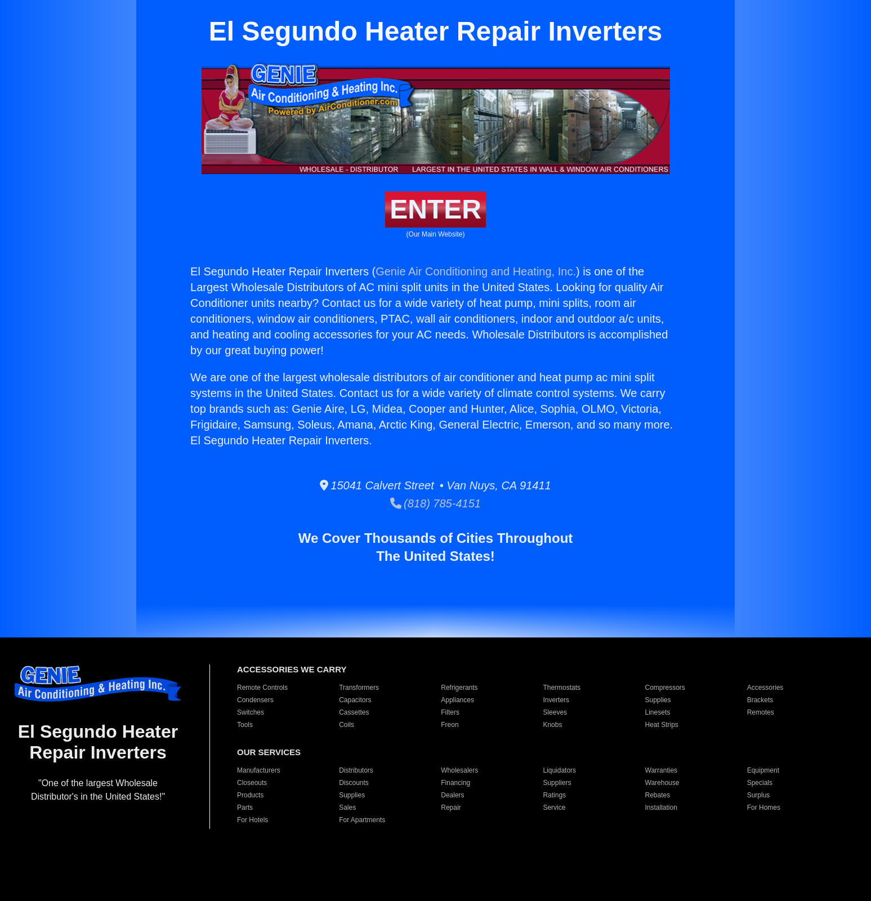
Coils (346, 725)
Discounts (354, 783)
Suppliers (557, 783)
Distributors (356, 770)
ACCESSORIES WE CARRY (291, 669)
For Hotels (252, 820)
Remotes (760, 712)
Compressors (665, 688)
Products (250, 795)
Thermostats (561, 688)
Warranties (661, 770)
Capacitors (355, 700)
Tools (245, 725)
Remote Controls (262, 688)
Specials (759, 783)
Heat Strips (661, 725)
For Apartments (362, 820)
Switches (250, 712)
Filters (450, 712)
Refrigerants (459, 688)
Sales (347, 807)
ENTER (435, 209)
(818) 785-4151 (435, 503)
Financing (455, 783)
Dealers (452, 795)
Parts (245, 807)
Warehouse (662, 783)
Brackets (760, 700)
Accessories (765, 688)
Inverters (556, 700)
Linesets (658, 712)
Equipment (763, 770)
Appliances (457, 700)
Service (554, 807)
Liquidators (559, 770)
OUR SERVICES (269, 752)
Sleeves (555, 712)
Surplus (758, 795)
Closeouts (252, 783)
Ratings (554, 795)
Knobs (552, 725)
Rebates (658, 795)
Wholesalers (459, 770)
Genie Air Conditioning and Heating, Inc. (476, 271)
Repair (451, 807)
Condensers (255, 700)
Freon (449, 725)
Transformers (359, 688)
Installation (661, 807)
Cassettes (354, 712)
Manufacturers (258, 770)
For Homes (763, 807)
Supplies (658, 700)
